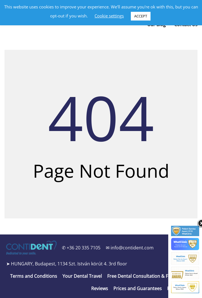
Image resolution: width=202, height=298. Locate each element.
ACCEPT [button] (140, 16)
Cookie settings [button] (109, 16)
